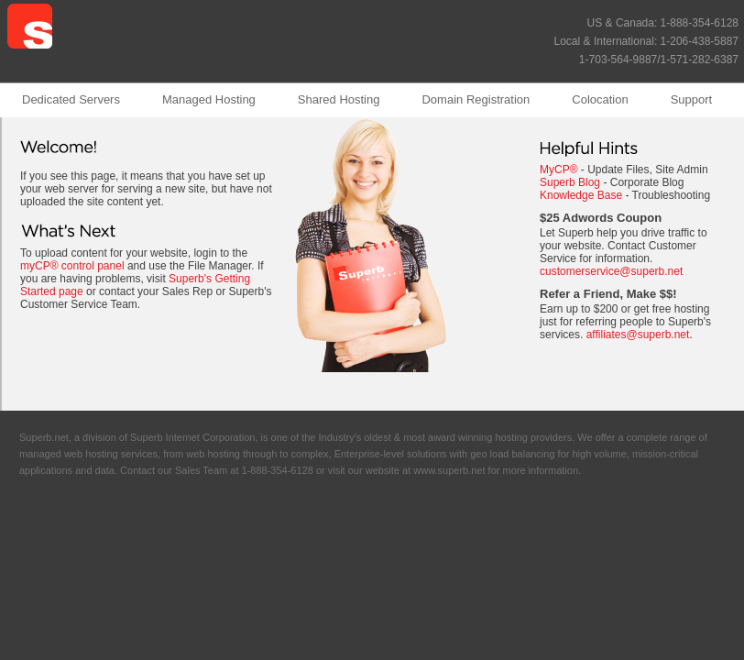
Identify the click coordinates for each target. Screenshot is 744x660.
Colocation (600, 99)
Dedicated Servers (71, 99)
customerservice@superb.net (611, 271)
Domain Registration (475, 99)
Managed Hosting (209, 99)
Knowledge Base (581, 195)
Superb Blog (570, 182)
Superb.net (44, 437)
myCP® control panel (72, 265)
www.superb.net (449, 470)
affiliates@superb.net (638, 334)
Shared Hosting (339, 99)
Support (692, 99)
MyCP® (559, 169)
